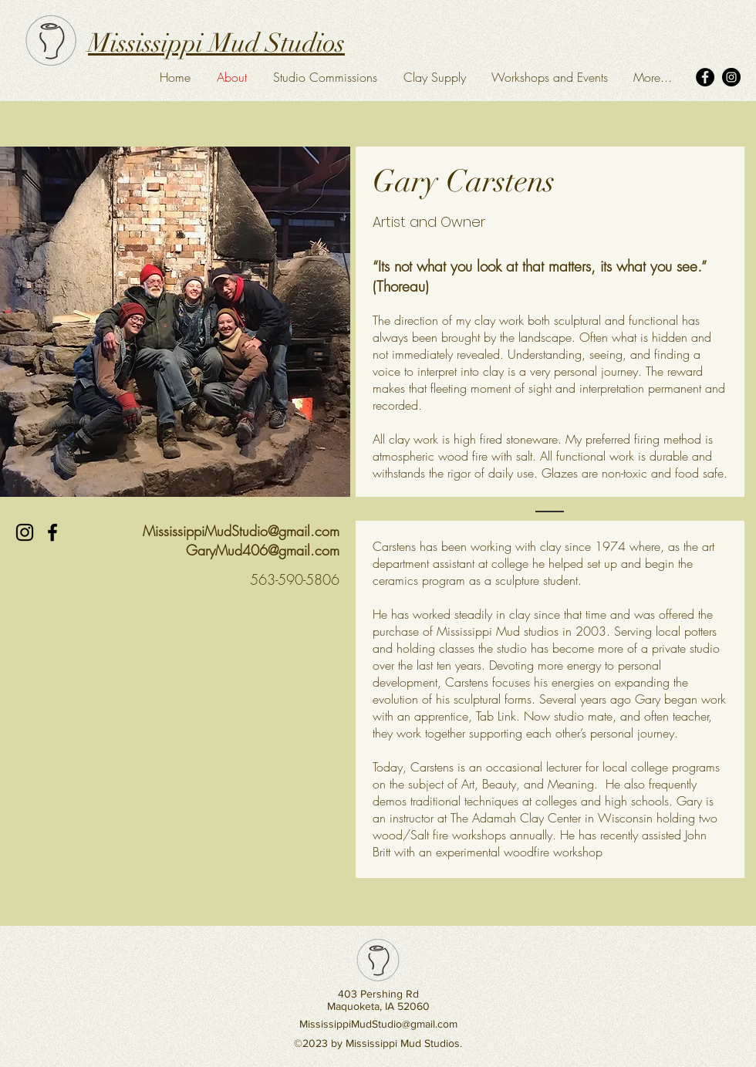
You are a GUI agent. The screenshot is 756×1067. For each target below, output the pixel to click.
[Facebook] (705, 77)
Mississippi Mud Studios (216, 43)
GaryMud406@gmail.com (262, 550)
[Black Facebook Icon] (52, 532)
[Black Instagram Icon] (24, 532)
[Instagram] (731, 77)
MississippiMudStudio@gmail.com (241, 531)
